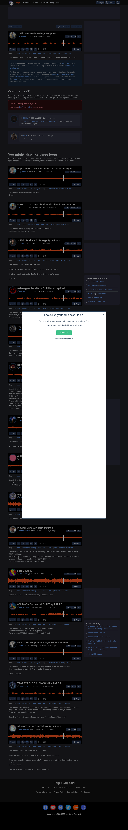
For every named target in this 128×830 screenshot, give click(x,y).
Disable (64, 333)
